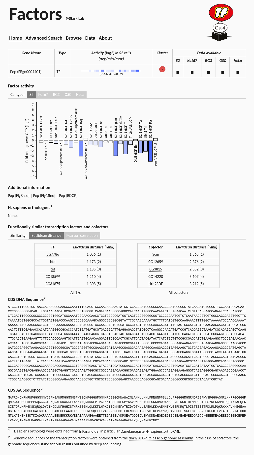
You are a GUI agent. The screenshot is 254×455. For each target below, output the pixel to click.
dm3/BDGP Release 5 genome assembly (160, 438)
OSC (68, 94)
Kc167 (43, 94)
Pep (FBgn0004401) (25, 71)
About (105, 38)
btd (53, 261)
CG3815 (155, 269)
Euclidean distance (47, 235)
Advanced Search (44, 38)
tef (53, 269)
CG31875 (52, 283)
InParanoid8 (88, 431)
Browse (74, 38)
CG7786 (52, 254)
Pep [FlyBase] (19, 195)
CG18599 (52, 276)
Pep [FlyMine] (44, 195)
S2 (31, 94)
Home (15, 38)
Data (90, 38)
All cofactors (179, 292)
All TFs (75, 292)
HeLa (80, 94)
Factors (35, 14)
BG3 (56, 94)
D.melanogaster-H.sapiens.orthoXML (150, 431)
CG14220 (155, 276)
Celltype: (17, 94)
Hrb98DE (156, 283)
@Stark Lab (74, 18)
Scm (155, 254)
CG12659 (155, 261)
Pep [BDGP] (68, 195)
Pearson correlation (82, 235)
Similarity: (18, 235)
